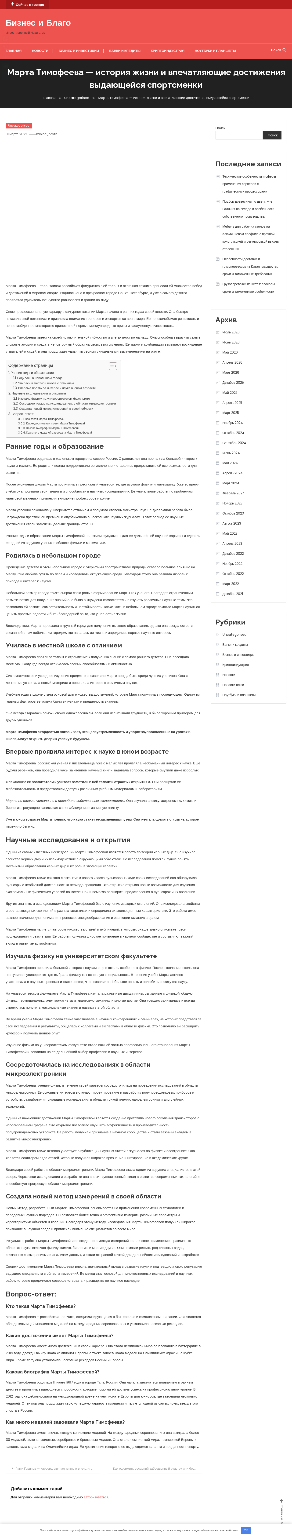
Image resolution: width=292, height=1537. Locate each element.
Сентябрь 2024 (234, 443)
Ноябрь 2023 (233, 503)
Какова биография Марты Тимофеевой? (52, 428)
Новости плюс (233, 685)
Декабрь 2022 (233, 553)
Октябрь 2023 (233, 513)
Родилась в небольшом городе (40, 378)
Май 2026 (230, 352)
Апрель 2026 (233, 362)
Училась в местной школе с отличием (46, 383)
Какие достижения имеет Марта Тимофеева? (56, 423)
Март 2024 (231, 483)
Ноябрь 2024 (233, 422)
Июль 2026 (231, 332)
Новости (40, 50)
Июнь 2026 (231, 342)
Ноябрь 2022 (233, 563)
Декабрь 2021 (233, 593)
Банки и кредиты (125, 50)
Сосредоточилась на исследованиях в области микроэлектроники (67, 403)
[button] (110, 366)
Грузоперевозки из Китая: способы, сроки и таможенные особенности (249, 288)
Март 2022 (231, 583)
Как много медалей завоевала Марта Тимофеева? (59, 432)
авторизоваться (96, 1496)
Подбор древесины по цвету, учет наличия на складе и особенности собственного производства (248, 209)
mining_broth (49, 134)
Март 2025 (231, 412)
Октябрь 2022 (233, 573)
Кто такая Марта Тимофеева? (45, 419)
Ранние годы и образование (32, 372)
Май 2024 (230, 463)
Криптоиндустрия (167, 50)
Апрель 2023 (232, 543)
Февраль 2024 (234, 493)
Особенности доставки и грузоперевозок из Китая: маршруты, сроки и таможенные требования (250, 266)
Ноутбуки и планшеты (215, 50)
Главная (14, 50)
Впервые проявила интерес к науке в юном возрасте (57, 388)
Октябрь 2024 (233, 433)
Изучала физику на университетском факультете (54, 398)
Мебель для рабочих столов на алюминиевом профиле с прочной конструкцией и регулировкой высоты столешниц (251, 237)
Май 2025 (230, 392)
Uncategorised (18, 126)
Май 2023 (230, 533)
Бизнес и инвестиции (78, 50)
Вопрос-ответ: (22, 413)
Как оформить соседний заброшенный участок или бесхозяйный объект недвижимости (158, 1468)
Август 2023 (232, 523)
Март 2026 (231, 372)
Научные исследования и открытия (38, 393)
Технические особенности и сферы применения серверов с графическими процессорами (249, 184)
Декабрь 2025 (233, 382)
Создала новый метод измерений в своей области (56, 408)
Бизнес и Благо (38, 23)
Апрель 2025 (232, 402)
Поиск (278, 50)
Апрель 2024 (233, 473)
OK (246, 1530)
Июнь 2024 (231, 453)
